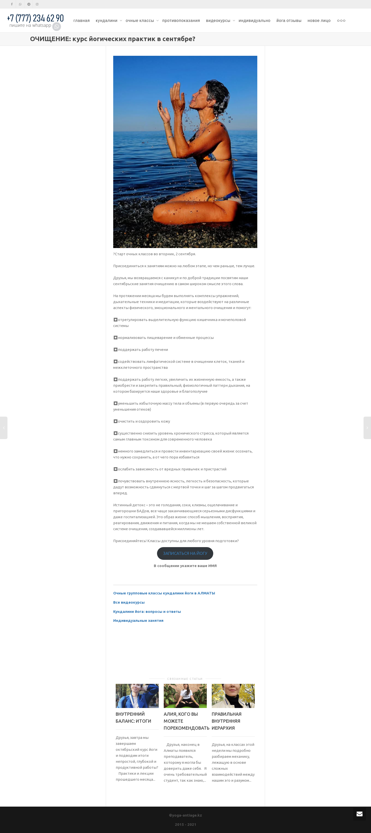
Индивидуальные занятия (138, 620)
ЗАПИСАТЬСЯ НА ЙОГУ (185, 553)
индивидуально (254, 20)
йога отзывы (289, 20)
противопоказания (181, 20)
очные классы (140, 20)
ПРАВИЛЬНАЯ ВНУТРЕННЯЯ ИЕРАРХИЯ (227, 720)
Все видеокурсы (129, 602)
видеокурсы (218, 20)
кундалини (107, 20)
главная (81, 20)
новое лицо (319, 20)
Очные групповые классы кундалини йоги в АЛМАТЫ (164, 593)
